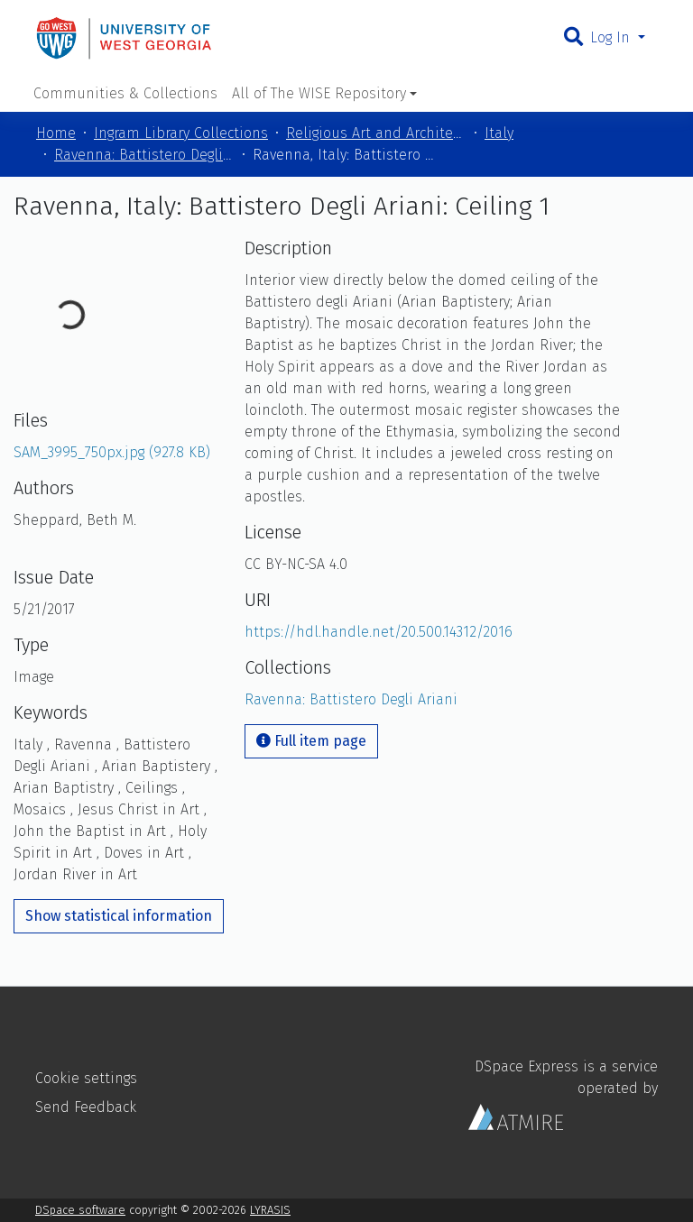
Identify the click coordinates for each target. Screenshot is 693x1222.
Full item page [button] (311, 740)
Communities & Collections (125, 93)
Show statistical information (118, 915)
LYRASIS (270, 1210)
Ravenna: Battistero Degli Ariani (144, 154)
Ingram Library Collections (181, 133)
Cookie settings (86, 1078)
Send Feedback (85, 1107)
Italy (499, 133)
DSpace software (80, 1210)
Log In (612, 37)
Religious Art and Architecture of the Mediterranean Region (376, 133)
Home (56, 133)
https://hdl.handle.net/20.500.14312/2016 (379, 631)
